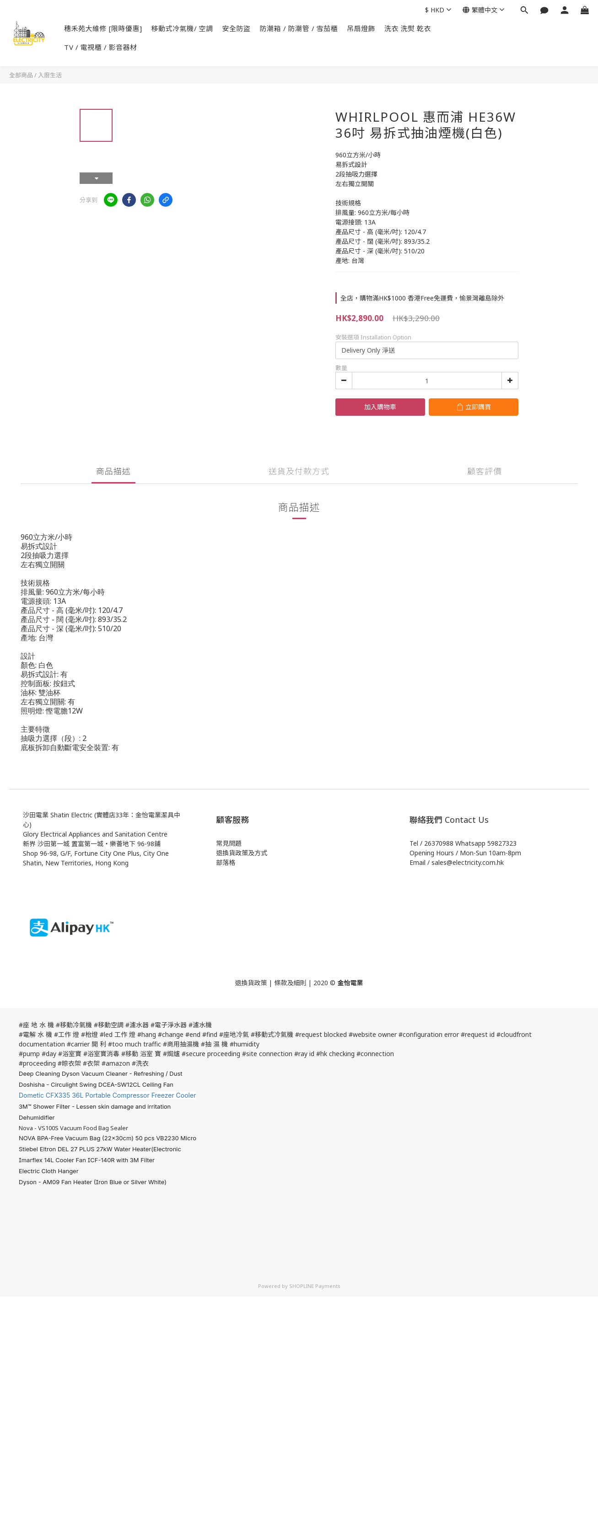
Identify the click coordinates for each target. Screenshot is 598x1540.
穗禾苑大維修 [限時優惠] (103, 28)
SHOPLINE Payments (314, 1285)
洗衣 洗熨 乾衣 (407, 28)
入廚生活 (50, 75)
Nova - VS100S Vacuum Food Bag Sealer (73, 1128)
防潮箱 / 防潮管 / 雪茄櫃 (299, 28)
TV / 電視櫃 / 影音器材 (100, 47)
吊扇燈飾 (361, 28)
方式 (260, 852)
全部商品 (21, 75)
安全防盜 (236, 28)
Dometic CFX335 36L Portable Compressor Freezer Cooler (107, 1095)
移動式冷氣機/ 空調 (182, 28)
